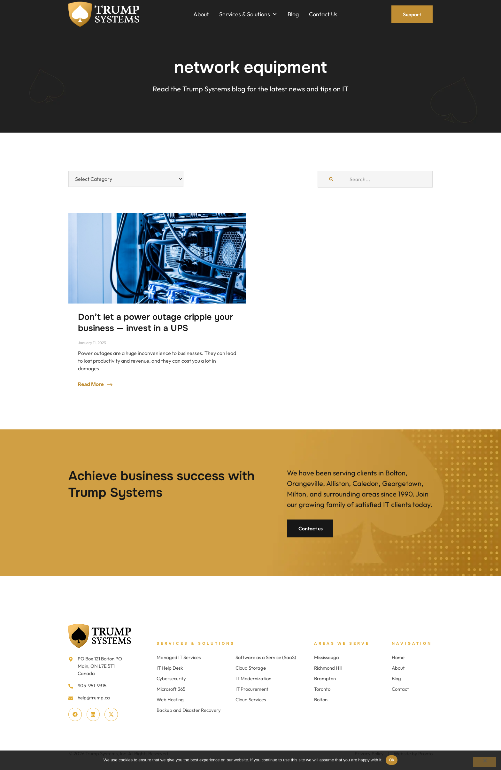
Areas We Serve (342, 643)
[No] (484, 762)
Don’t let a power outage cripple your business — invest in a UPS (155, 323)
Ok (391, 760)
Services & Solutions (196, 643)
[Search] (331, 179)
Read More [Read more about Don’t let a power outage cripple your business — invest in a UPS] (91, 384)
